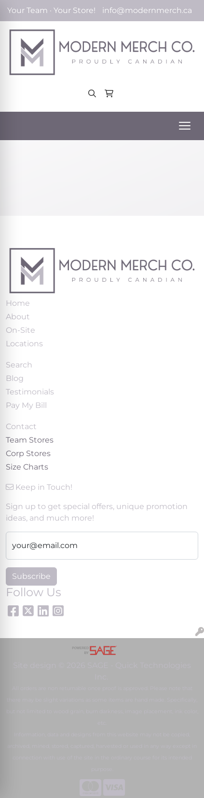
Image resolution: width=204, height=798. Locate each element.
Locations (24, 343)
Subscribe (31, 576)
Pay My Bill (26, 405)
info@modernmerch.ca (147, 10)
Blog (15, 378)
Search (19, 364)
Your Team (27, 10)
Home (18, 303)
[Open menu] (184, 125)
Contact (21, 426)
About (18, 316)
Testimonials (30, 391)
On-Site (20, 330)
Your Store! (74, 10)
